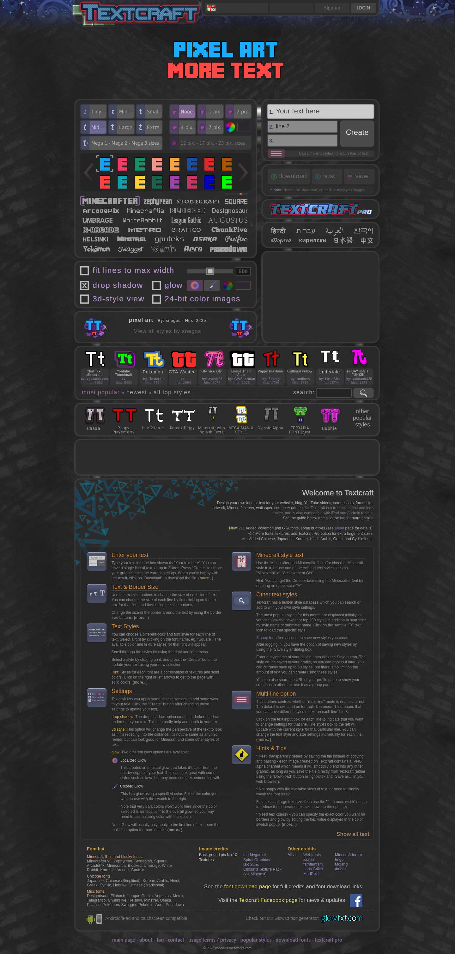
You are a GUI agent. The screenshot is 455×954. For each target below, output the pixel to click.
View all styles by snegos (167, 331)
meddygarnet (254, 855)
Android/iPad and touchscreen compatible (146, 918)
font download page (247, 887)
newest (136, 392)
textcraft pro (328, 940)
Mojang (341, 864)
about (339, 528)
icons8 (308, 859)
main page (123, 940)
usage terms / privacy (212, 940)
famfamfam (313, 864)
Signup (262, 638)
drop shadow (118, 285)
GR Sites (251, 864)
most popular (101, 392)
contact (176, 940)
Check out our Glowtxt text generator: (282, 918)
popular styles (255, 940)
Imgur (340, 859)
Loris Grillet (313, 869)
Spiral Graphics (256, 860)
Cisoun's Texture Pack (262, 869)
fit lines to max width (133, 270)
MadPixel (311, 874)
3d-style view (118, 298)
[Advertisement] (320, 297)
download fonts (293, 940)
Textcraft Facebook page (268, 900)
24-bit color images (202, 298)
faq (342, 518)
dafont (340, 869)
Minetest (258, 874)
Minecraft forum (348, 855)
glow (174, 285)
